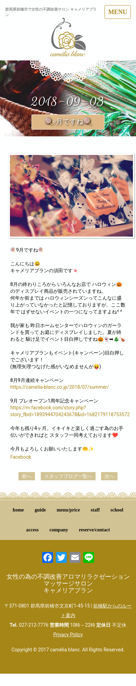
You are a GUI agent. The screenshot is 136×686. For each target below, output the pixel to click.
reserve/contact (94, 529)
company (58, 529)
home (18, 510)
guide (40, 510)
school (117, 510)
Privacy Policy (68, 634)
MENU (117, 12)
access (32, 529)
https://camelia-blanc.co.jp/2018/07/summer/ (59, 387)
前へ (27, 476)
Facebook (20, 457)
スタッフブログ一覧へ (68, 476)
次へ (109, 476)
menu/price (68, 510)
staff (95, 510)
